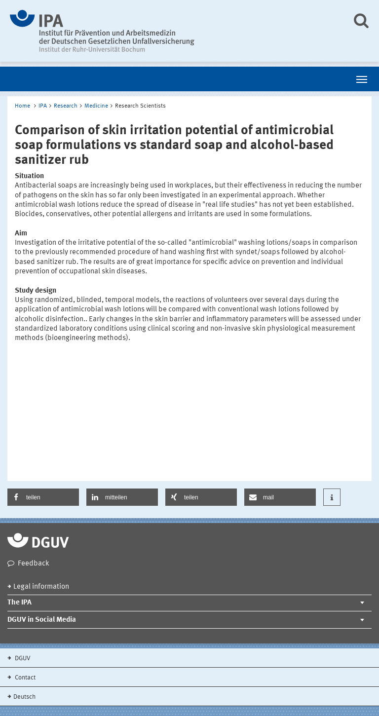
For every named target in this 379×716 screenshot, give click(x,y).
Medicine (96, 106)
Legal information (41, 587)
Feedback (33, 563)
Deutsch (24, 697)
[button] (43, 497)
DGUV (22, 658)
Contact (24, 678)
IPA (42, 106)
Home (22, 106)
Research (65, 106)
